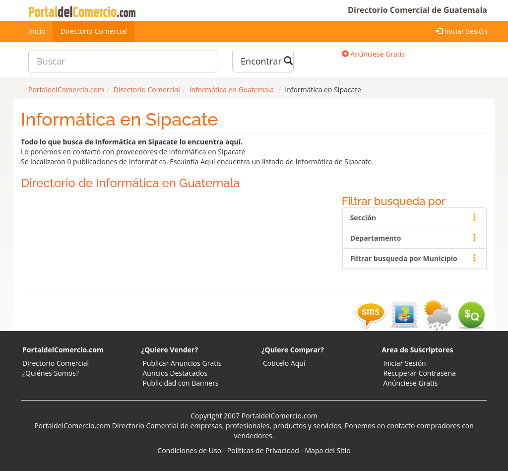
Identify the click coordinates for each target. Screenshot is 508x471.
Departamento (414, 238)
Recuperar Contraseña (419, 373)
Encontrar (267, 61)
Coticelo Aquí (284, 363)
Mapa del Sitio (328, 450)
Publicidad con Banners (181, 383)
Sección (414, 217)
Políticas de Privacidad (263, 450)
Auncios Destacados (175, 373)
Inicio (37, 31)
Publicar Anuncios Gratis (182, 363)
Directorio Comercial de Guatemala (417, 9)
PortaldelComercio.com (63, 349)
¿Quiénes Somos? (50, 373)
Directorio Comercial (94, 31)
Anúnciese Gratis (373, 54)
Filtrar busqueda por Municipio (414, 258)
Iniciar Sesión (461, 31)
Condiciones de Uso (189, 450)
